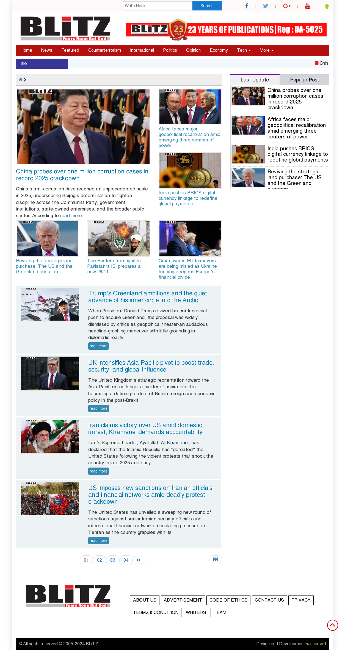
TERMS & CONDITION (155, 612)
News (46, 50)
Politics (170, 50)
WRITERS (196, 612)
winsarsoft (316, 644)
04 (125, 560)
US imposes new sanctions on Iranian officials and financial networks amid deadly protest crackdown (150, 494)
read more (71, 216)
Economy (219, 50)
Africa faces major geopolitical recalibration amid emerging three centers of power (189, 137)
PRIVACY (301, 600)
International (142, 50)
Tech (244, 50)
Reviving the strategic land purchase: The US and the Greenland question (44, 266)
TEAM (220, 612)
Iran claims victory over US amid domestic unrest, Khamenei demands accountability (145, 428)
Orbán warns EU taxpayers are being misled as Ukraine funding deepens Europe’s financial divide (188, 269)
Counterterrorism (104, 50)
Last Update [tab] (255, 80)
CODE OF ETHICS (228, 600)
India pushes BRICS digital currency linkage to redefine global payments (188, 198)
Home (26, 50)
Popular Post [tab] (304, 80)
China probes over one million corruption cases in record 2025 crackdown (82, 175)
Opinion (193, 50)
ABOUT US (144, 600)
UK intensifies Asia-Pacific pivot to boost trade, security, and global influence (151, 366)
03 (112, 560)
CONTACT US (269, 600)
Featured (70, 50)
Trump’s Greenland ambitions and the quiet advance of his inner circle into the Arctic (147, 297)
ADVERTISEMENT (183, 600)
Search (207, 5)
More (267, 50)
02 (99, 560)
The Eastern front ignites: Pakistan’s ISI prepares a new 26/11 (114, 266)
